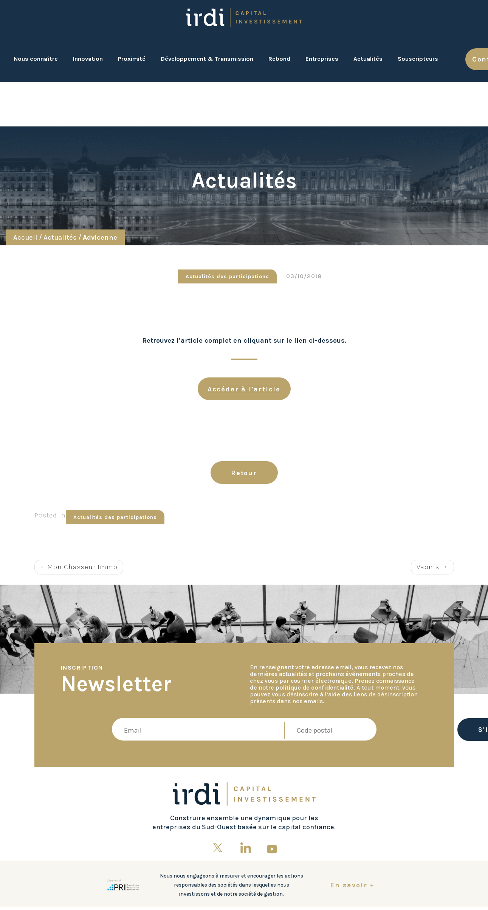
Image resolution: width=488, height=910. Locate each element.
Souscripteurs (418, 58)
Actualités (368, 58)
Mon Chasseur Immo (82, 567)
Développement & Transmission (207, 58)
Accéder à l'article (244, 389)
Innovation (88, 58)
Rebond (279, 58)
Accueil (25, 237)
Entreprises (321, 58)
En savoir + (352, 885)
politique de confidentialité (314, 687)
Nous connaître (36, 58)
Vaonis (428, 567)
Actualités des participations (227, 276)
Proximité (132, 58)
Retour (244, 473)
